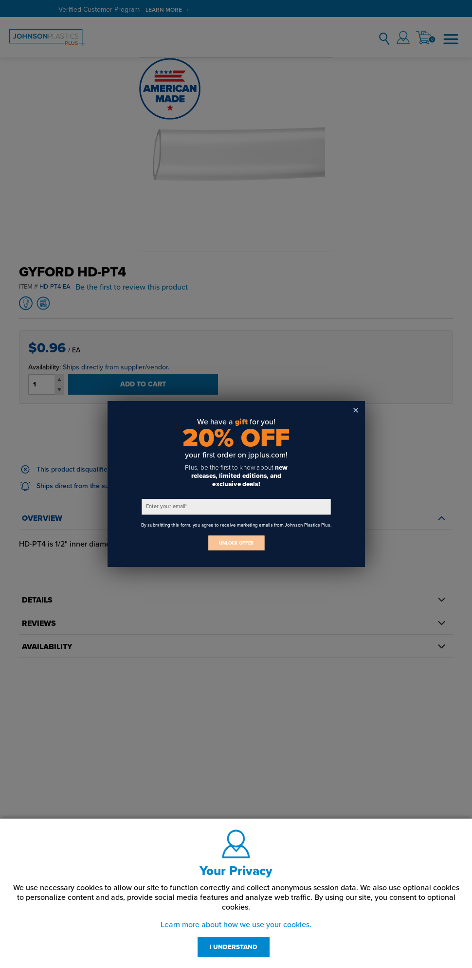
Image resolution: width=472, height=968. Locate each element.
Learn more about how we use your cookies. (236, 925)
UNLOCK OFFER (236, 543)
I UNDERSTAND (233, 947)
